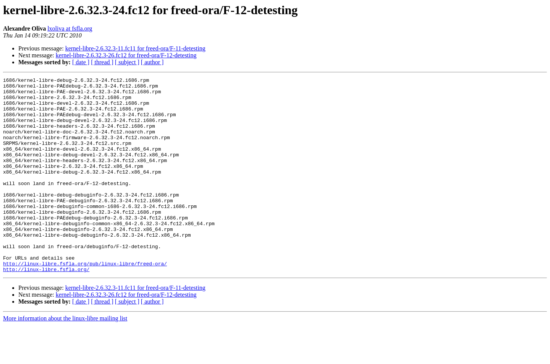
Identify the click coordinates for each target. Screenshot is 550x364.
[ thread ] (102, 62)
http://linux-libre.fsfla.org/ (46, 308)
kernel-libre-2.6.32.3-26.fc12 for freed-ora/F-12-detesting (126, 55)
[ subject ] (127, 62)
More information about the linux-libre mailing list (65, 357)
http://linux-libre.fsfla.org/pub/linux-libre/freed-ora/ (85, 301)
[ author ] (152, 62)
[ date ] (80, 62)
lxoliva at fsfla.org (69, 28)
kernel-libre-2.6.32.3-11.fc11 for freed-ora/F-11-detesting (135, 48)
